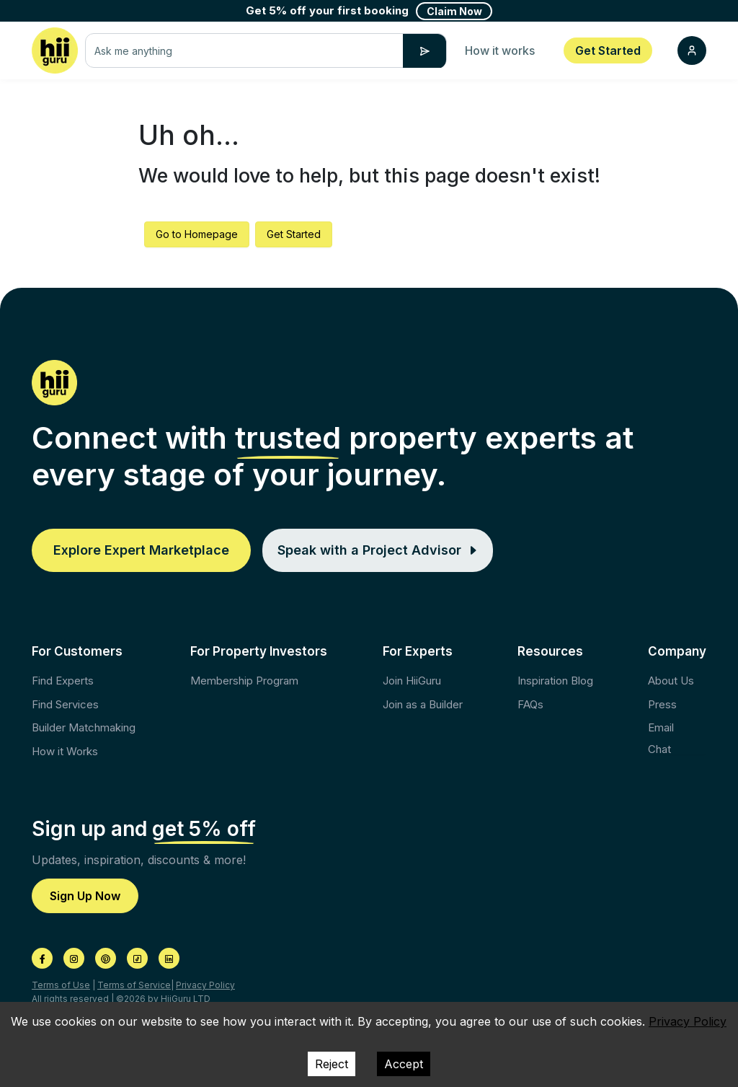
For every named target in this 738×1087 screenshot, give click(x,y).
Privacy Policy (205, 985)
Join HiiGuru (412, 680)
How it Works (65, 751)
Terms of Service (134, 985)
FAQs (530, 704)
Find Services (65, 704)
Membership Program (244, 680)
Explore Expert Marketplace (141, 550)
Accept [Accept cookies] (403, 1064)
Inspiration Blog (555, 680)
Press (662, 704)
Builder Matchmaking (83, 727)
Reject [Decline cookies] (331, 1064)
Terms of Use (61, 985)
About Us (671, 680)
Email (661, 727)
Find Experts (63, 680)
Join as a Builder (423, 704)
